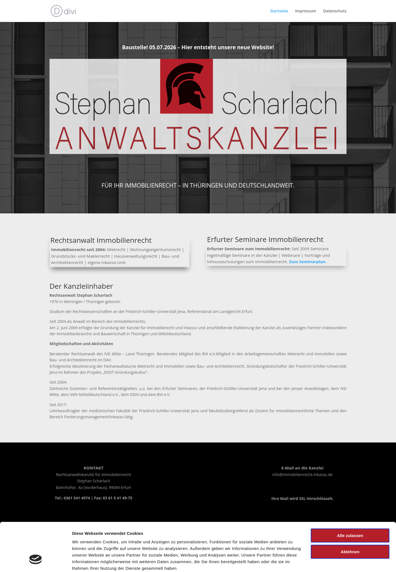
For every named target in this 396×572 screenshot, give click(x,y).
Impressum (176, 540)
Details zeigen (86, 561)
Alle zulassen (350, 494)
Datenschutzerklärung (229, 540)
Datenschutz (334, 11)
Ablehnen (350, 510)
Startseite (279, 11)
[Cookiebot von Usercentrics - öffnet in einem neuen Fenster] (36, 561)
